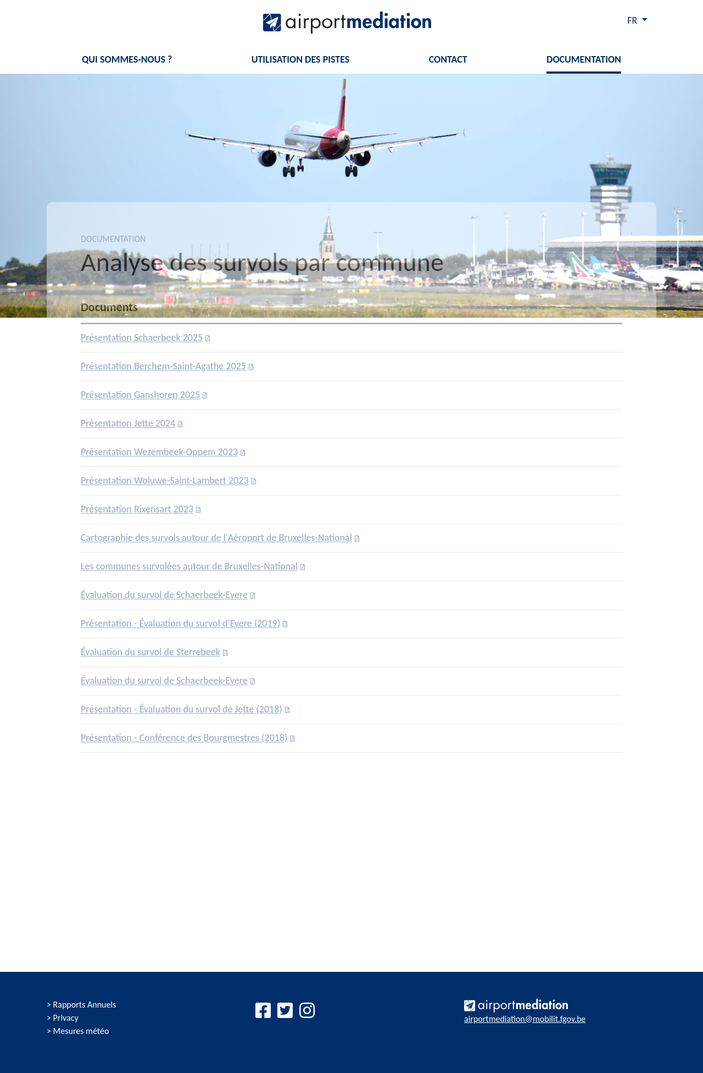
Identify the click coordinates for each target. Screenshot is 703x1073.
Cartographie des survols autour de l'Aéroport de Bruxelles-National (216, 540)
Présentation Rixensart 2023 (137, 512)
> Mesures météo (78, 1031)
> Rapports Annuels (81, 1004)
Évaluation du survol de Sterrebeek (150, 655)
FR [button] (633, 20)
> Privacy (63, 1018)
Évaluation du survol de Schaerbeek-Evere (164, 597)
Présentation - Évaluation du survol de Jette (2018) (181, 712)
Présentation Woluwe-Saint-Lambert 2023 (165, 483)
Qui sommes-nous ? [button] (127, 59)
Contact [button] (448, 59)
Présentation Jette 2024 (128, 426)
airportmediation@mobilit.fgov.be (524, 1019)
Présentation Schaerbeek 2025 (142, 340)
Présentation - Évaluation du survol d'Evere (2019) (180, 626)
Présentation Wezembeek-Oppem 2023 (159, 455)
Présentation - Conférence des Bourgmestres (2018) (184, 740)
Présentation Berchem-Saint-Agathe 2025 (163, 369)
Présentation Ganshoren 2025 (140, 397)
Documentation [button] (583, 59)
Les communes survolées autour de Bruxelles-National (189, 569)
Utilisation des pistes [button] (301, 59)
